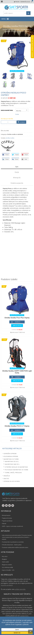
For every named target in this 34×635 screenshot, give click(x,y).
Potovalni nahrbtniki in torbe (16, 470)
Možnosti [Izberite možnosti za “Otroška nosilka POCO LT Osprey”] (17, 430)
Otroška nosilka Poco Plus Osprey (16, 318)
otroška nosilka (10, 138)
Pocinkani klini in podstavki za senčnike (13, 542)
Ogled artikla (18, 325)
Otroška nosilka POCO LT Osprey (17, 426)
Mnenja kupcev (6, 515)
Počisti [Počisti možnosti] (17, 114)
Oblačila (6, 476)
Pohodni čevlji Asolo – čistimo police (11, 545)
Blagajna (4, 559)
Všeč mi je (22, 332)
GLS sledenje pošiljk (7, 567)
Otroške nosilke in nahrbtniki (15, 134)
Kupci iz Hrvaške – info (8, 570)
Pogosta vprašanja (7, 521)
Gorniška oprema (9, 453)
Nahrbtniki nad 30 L (12, 464)
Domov (5, 29)
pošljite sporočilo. (20, 589)
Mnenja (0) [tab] (16, 178)
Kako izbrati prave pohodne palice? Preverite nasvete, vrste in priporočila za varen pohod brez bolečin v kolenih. (17, 537)
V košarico (22, 122)
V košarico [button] (18, 377)
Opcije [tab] (17, 172)
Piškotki (4, 523)
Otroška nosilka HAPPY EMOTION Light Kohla (17, 372)
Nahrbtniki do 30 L (12, 461)
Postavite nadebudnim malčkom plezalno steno (15, 547)
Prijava (17, 1)
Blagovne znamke (7, 564)
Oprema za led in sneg (11, 481)
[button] (3, 19)
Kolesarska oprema (10, 456)
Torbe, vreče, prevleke (13, 472)
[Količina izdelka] (8, 122)
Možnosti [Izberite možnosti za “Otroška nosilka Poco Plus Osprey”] (17, 321)
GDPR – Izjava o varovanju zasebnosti (12, 526)
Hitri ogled (15, 332)
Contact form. (24, 616)
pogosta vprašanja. (7, 585)
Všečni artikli (5, 562)
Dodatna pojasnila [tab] (17, 183)
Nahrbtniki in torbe (14, 29)
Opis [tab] (16, 167)
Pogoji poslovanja (7, 518)
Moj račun (4, 556)
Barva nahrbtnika (7, 110)
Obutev (6, 478)
